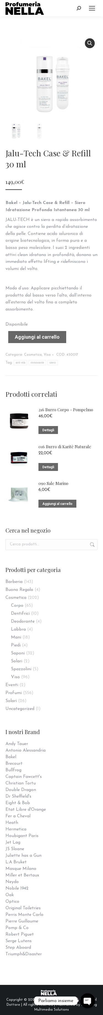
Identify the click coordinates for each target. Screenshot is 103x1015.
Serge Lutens (18, 941)
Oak (9, 895)
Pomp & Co (17, 928)
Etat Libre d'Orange (25, 809)
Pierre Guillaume (21, 921)
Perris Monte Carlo (24, 915)
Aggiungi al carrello (37, 337)
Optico (12, 901)
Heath (11, 823)
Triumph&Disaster (23, 954)
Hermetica (15, 829)
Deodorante (23, 621)
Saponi (18, 653)
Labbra (18, 629)
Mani (16, 637)
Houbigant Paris (21, 836)
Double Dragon (20, 790)
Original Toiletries (23, 908)
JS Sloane (14, 849)
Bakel (10, 757)
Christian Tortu (20, 783)
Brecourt (14, 763)
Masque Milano (20, 869)
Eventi (11, 685)
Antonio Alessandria (25, 750)
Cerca (91, 544)
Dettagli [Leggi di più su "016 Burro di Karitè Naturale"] (48, 467)
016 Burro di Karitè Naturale (64, 446)
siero (52, 362)
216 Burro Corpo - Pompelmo (65, 409)
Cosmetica (33, 354)
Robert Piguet (19, 934)
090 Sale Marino (53, 483)
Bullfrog (13, 770)
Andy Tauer (16, 744)
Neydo (12, 882)
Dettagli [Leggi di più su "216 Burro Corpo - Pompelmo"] (48, 430)
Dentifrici (20, 613)
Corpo (17, 605)
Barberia (14, 582)
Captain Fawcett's (23, 777)
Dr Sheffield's (18, 796)
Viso (47, 354)
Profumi (13, 693)
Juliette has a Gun (23, 855)
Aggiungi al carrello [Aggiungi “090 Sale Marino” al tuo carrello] (57, 504)
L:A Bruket (16, 862)
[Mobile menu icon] (92, 8)
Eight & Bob (17, 803)
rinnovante (37, 362)
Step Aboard (18, 947)
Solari (16, 661)
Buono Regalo (19, 590)
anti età (20, 362)
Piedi (16, 645)
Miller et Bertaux (22, 875)
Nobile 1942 (17, 888)
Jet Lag (12, 842)
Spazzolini (21, 669)
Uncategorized (19, 709)
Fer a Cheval (17, 816)
